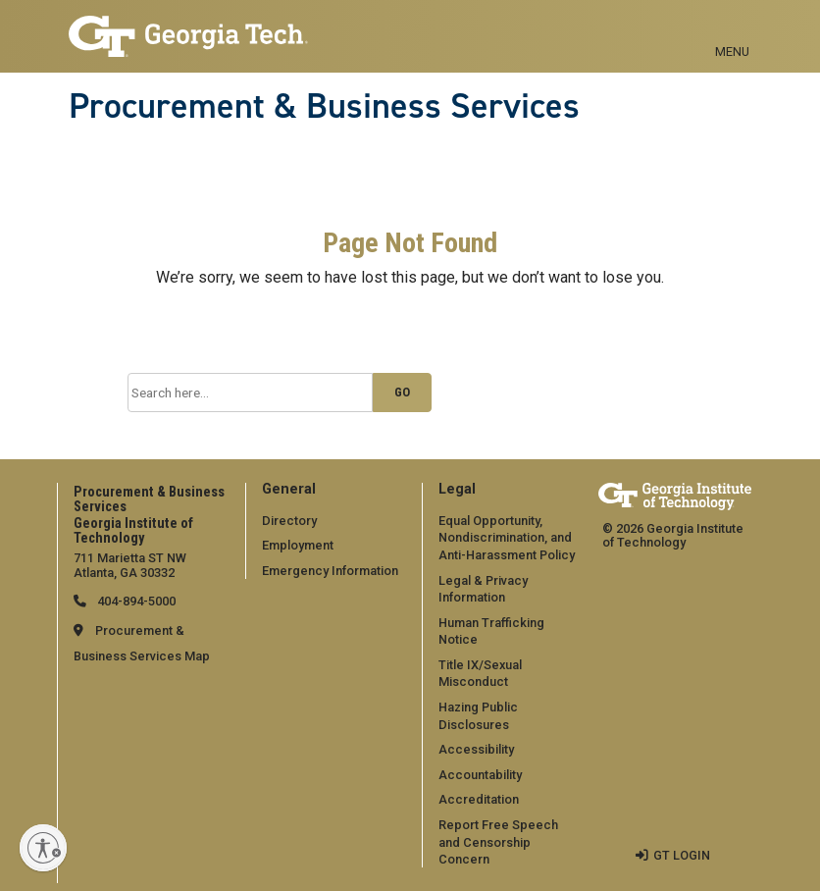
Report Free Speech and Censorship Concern (498, 841)
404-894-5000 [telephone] (135, 601)
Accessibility (476, 749)
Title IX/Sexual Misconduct (480, 673)
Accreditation (478, 799)
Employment (297, 545)
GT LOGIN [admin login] (681, 855)
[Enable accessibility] (43, 847)
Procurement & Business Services (324, 106)
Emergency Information (330, 570)
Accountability (480, 774)
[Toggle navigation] (732, 29)
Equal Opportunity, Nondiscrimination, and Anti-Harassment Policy (506, 537)
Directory (289, 520)
